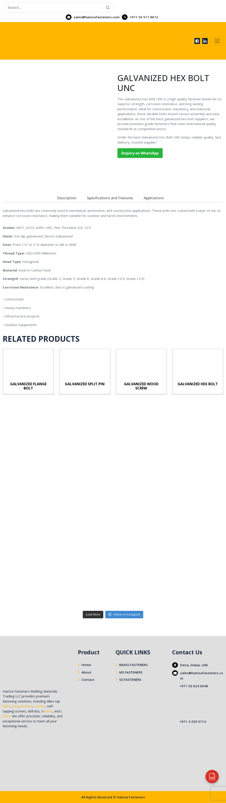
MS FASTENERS (130, 672)
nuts (15, 706)
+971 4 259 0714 (192, 721)
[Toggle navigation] (217, 40)
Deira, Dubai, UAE (194, 665)
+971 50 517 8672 (144, 17)
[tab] (67, 198)
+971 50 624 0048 (193, 686)
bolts (6, 706)
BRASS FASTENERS (133, 665)
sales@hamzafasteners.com (96, 17)
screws (39, 706)
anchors (26, 706)
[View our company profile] (212, 776)
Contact (87, 679)
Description (66, 198)
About (86, 672)
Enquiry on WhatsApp (140, 153)
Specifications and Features (110, 198)
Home (86, 665)
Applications (154, 198)
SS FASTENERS (130, 679)
